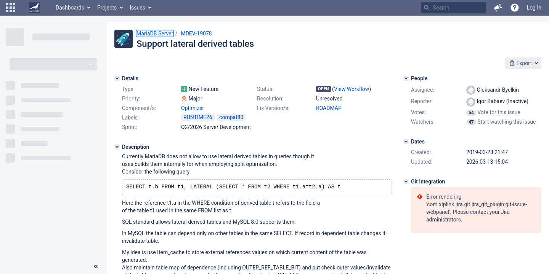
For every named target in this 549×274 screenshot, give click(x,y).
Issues (137, 8)
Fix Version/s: (273, 108)
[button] (11, 7)
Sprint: (129, 127)
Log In (534, 8)
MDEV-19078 (196, 33)
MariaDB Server (154, 33)
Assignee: (422, 90)
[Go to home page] (34, 7)
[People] (406, 78)
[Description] (117, 147)
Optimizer (192, 108)
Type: (128, 89)
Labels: (130, 118)
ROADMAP (329, 108)
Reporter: (422, 101)
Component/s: (139, 108)
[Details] (117, 78)
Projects (107, 8)
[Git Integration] (406, 181)
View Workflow (351, 89)
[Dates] (406, 141)
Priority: (131, 99)
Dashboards (70, 8)
